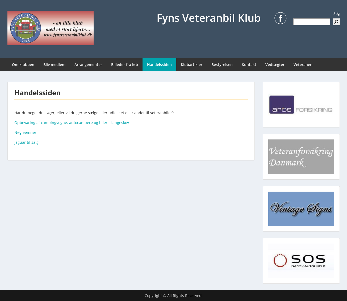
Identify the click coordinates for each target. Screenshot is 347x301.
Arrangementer (88, 64)
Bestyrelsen (222, 64)
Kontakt (249, 64)
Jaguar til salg (26, 142)
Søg (336, 13)
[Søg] (336, 21)
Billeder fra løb (124, 64)
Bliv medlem (54, 64)
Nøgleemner (25, 132)
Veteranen (303, 64)
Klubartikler (191, 64)
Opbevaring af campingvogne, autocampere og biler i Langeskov (71, 122)
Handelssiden (159, 64)
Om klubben (23, 64)
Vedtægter (275, 64)
